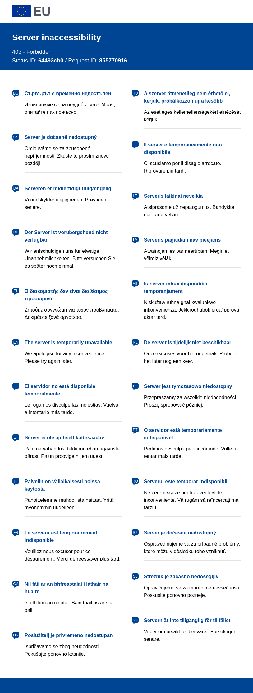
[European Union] (31, 11)
